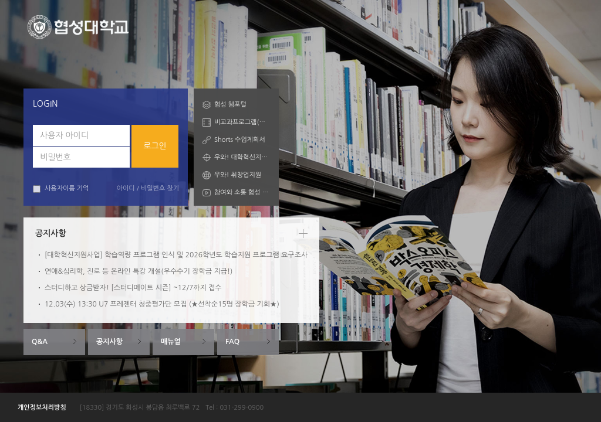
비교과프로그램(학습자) (242, 122)
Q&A (40, 341)
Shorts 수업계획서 (239, 140)
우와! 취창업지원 (237, 175)
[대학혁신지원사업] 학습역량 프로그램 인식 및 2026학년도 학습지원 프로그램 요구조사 (176, 254)
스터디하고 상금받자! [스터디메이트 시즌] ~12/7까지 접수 (133, 287)
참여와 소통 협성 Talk (242, 192)
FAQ (232, 341)
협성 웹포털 (230, 104)
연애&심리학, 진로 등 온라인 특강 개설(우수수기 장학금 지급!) (138, 271)
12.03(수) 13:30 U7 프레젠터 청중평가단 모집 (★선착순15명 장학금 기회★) (162, 304)
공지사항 (109, 341)
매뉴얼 (171, 341)
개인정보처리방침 (42, 407)
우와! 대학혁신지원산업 (242, 157)
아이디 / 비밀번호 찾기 (148, 188)
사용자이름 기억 (61, 189)
